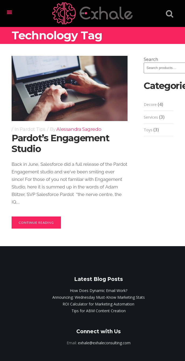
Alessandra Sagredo (78, 129)
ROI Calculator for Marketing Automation (98, 304)
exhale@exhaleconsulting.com (104, 342)
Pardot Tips (33, 129)
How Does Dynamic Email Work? (98, 290)
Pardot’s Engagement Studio (60, 143)
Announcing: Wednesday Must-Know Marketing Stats (98, 297)
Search (151, 59)
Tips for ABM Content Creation (98, 310)
